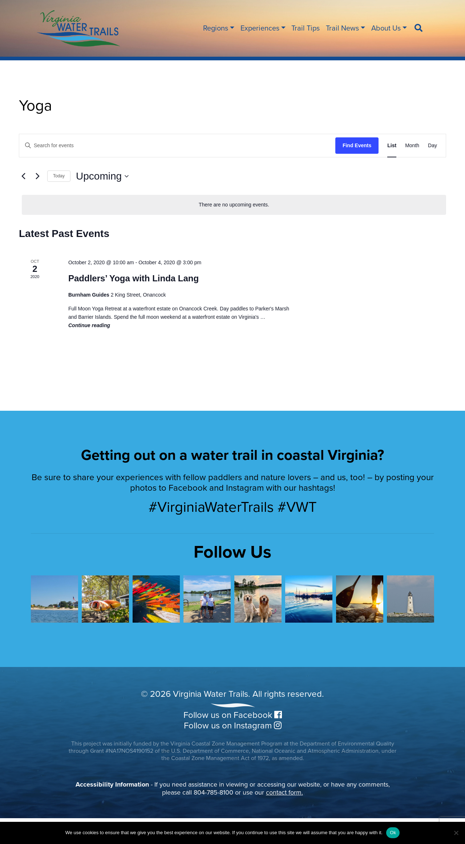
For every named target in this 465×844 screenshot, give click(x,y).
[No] (456, 832)
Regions (215, 28)
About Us (386, 28)
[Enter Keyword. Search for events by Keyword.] (177, 145)
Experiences (259, 28)
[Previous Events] (23, 176)
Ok (393, 832)
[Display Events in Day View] (432, 145)
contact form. (284, 792)
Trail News (342, 28)
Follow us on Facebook (232, 715)
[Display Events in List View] (391, 145)
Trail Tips (305, 28)
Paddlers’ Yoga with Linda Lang (133, 278)
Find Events (357, 145)
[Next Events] (37, 176)
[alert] (234, 205)
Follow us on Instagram (233, 725)
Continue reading (89, 325)
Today (59, 175)
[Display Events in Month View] (412, 145)
